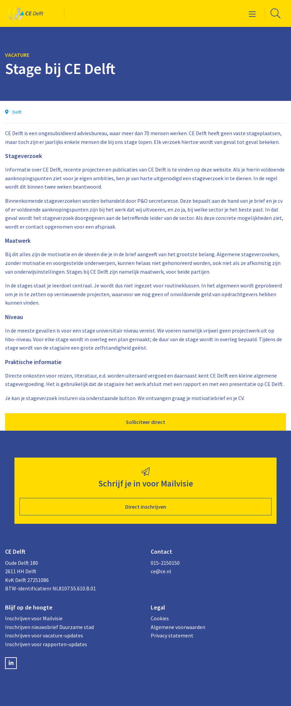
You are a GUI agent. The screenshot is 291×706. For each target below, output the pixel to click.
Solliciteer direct (145, 422)
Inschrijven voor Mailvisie (34, 618)
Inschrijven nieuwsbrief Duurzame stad (49, 627)
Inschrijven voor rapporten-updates (46, 644)
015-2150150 (165, 562)
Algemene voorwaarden (178, 627)
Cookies (160, 618)
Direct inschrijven (145, 506)
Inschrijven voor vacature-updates (44, 635)
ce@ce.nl (161, 571)
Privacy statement (172, 635)
